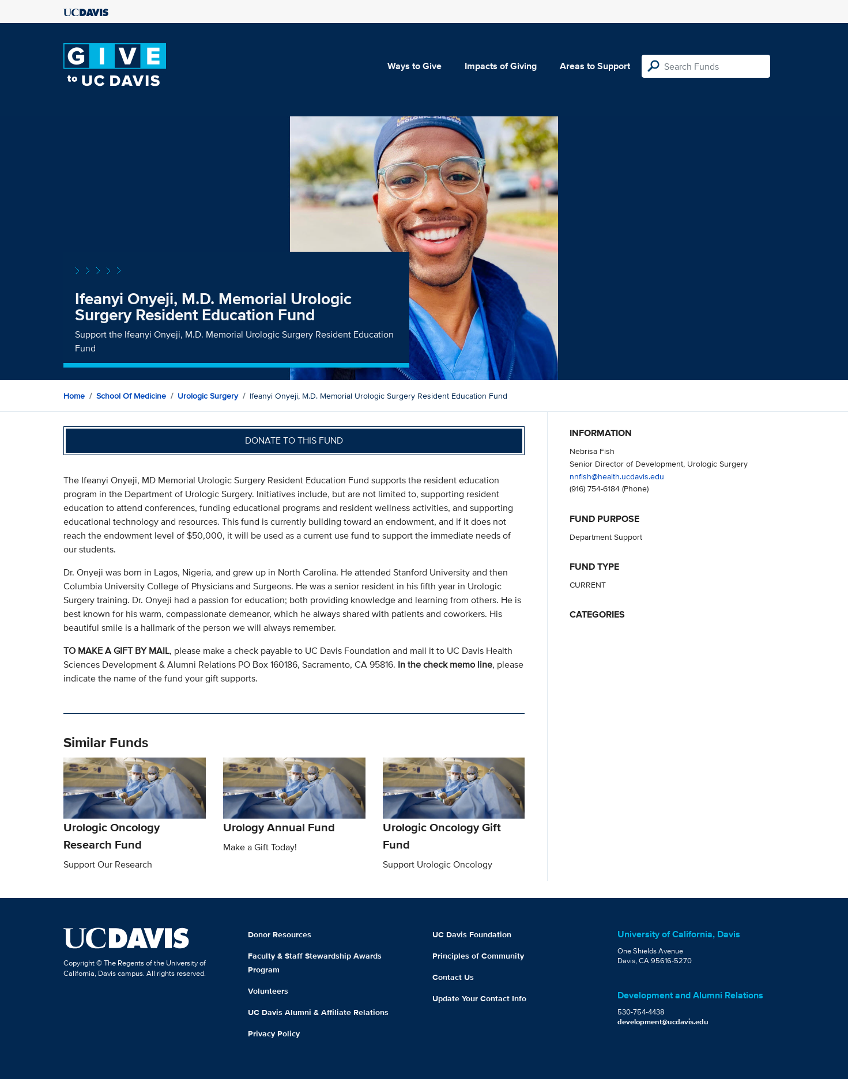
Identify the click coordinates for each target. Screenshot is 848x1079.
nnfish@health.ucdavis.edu (617, 476)
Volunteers (268, 991)
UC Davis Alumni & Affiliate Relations (318, 1012)
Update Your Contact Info (479, 998)
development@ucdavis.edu (662, 1021)
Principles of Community (478, 955)
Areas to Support (595, 66)
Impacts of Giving (501, 66)
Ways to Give (414, 66)
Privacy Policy (274, 1033)
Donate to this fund (294, 440)
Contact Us (453, 977)
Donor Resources (279, 934)
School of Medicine (131, 396)
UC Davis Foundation (471, 934)
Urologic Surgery (208, 396)
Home (74, 396)
